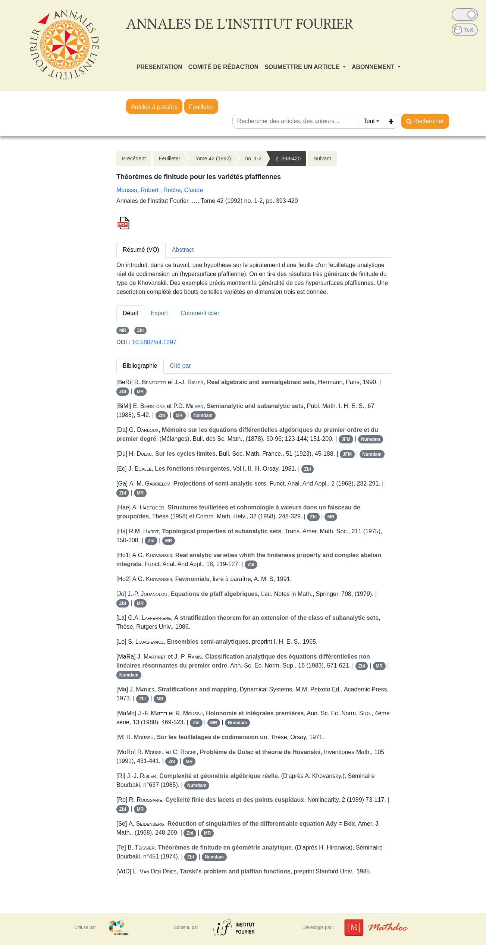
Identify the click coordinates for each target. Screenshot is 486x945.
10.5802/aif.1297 (154, 342)
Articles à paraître (154, 107)
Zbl (140, 330)
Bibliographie (140, 365)
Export (159, 313)
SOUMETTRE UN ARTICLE (302, 67)
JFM (345, 439)
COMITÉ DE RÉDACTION (223, 67)
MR (122, 330)
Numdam (202, 415)
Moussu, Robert (137, 190)
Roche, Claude (183, 190)
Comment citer (200, 313)
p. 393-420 (288, 158)
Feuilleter (201, 107)
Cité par (180, 365)
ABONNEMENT (374, 67)
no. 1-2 (253, 158)
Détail (130, 313)
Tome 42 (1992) (212, 158)
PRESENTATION (159, 67)
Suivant (322, 158)
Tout (369, 121)
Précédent (134, 158)
